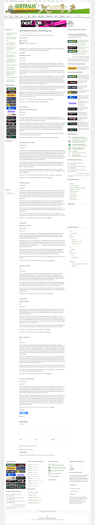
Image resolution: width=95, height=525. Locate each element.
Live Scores (74, 151)
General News (73, 197)
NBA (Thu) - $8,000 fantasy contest (75, 163)
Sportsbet (46, 50)
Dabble (29, 476)
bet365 (29, 464)
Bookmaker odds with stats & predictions (80, 138)
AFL (6, 16)
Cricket (11, 16)
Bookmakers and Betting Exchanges (77, 187)
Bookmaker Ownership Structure (35, 500)
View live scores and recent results (79, 152)
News (48, 1)
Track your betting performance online (79, 145)
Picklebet (30, 484)
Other (68, 16)
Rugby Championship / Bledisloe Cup (79, 263)
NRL (72, 255)
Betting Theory (73, 193)
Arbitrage (71, 183)
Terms (57, 1)
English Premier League (76, 241)
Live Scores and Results (56, 473)
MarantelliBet (31, 480)
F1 (25, 16)
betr (29, 474)
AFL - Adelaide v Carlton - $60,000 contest (77, 166)
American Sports (73, 233)
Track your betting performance (78, 142)
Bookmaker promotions (33, 497)
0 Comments (37, 33)
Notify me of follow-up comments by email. (28, 445)
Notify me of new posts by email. (26, 449)
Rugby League (41, 16)
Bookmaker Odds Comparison (78, 137)
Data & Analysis (73, 195)
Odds (53, 1)
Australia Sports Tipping (75, 488)
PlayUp (29, 486)
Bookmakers (21, 1)
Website (53, 439)
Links (44, 1)
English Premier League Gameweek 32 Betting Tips (11, 39)
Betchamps (30, 466)
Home (11, 18)
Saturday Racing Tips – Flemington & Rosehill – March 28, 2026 (11, 61)
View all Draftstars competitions (83, 173)
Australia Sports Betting (52, 511)
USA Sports (62, 16)
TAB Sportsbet (59, 175)
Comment (21, 424)
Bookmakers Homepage (33, 492)
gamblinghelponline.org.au (76, 37)
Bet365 (56, 137)
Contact (35, 1)
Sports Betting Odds (74, 491)
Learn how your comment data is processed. (45, 455)
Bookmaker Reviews (74, 191)
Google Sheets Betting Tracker (78, 144)
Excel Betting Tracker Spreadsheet (79, 140)
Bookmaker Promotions (74, 189)
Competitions (28, 1)
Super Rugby (74, 265)
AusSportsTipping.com (74, 185)
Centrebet (53, 175)
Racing (33, 16)
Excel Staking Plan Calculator (78, 147)
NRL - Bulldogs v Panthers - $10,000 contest (77, 169)
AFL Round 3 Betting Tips (11, 65)
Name (20, 439)
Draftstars (30, 478)
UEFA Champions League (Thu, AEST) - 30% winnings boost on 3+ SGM (83, 41)
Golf (22, 16)
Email (36, 439)
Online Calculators (76, 154)
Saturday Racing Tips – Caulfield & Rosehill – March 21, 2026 (11, 73)
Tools (62, 1)
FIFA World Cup (74, 243)
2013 (14, 18)
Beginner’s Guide (13, 1)
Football (17, 16)
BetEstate (30, 468)
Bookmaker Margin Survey (33, 502)
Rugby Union (49, 16)
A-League (73, 239)
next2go (29, 482)
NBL (29, 16)
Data (40, 1)
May (17, 18)
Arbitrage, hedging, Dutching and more (79, 156)
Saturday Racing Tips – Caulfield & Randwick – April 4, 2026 (11, 48)
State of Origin (74, 257)
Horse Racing (72, 249)
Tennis (55, 16)
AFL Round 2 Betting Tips (11, 77)
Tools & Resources (73, 199)
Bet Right (30, 472)
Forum (6, 1)
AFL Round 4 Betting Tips (11, 52)
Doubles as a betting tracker (77, 149)
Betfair (29, 470)
